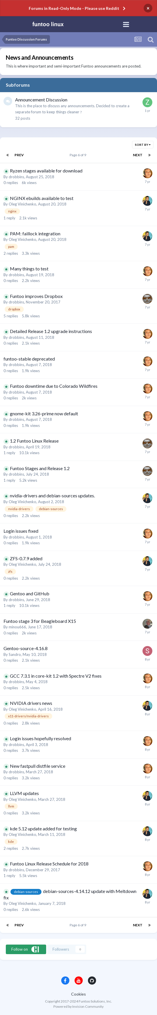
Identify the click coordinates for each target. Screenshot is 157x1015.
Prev (19, 155)
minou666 (17, 627)
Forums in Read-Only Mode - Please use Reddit (74, 8)
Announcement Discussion (41, 99)
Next (137, 155)
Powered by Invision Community (78, 1006)
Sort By (143, 144)
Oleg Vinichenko (22, 204)
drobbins (16, 176)
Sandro (15, 654)
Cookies (78, 994)
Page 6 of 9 (78, 155)
